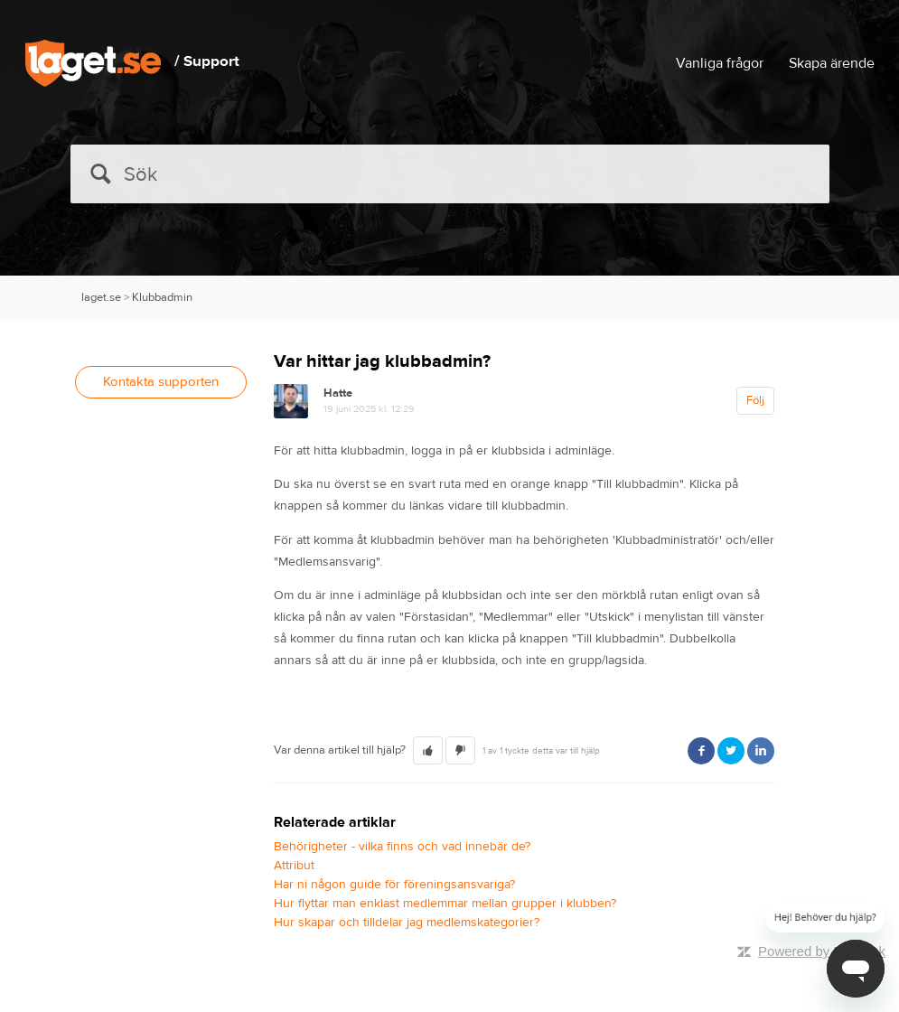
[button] (428, 750)
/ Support (206, 61)
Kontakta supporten (161, 381)
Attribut (294, 865)
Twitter (730, 750)
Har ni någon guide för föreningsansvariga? (394, 884)
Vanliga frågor (719, 63)
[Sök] (449, 174)
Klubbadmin (162, 297)
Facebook (701, 750)
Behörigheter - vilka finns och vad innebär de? (402, 847)
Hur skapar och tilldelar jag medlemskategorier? (406, 922)
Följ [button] (755, 400)
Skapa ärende (832, 63)
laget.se (101, 297)
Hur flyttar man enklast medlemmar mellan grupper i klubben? (445, 903)
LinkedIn (760, 750)
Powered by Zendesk (821, 951)
